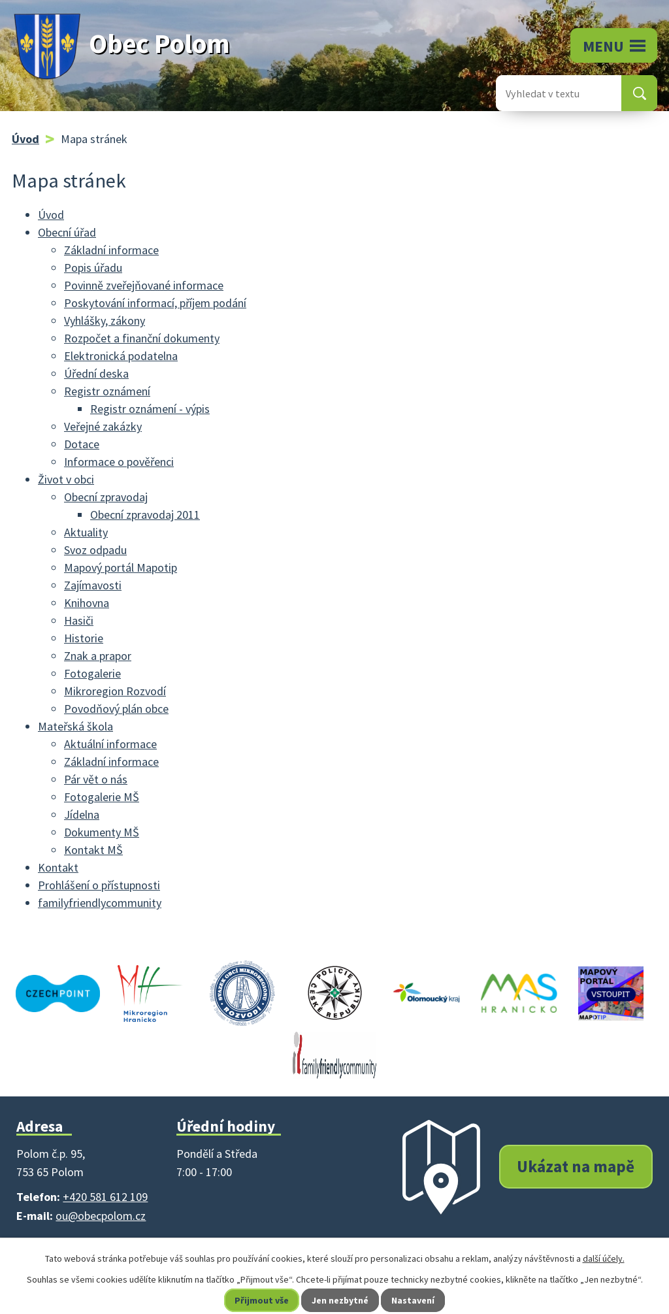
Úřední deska (96, 373)
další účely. (604, 1258)
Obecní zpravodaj (106, 496)
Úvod (25, 138)
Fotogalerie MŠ (101, 796)
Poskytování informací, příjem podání (155, 302)
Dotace (81, 444)
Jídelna (81, 814)
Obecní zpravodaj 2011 (145, 514)
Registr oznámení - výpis (150, 408)
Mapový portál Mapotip (120, 567)
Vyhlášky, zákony (104, 320)
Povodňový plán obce (116, 708)
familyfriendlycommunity (99, 902)
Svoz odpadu (95, 549)
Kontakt (58, 867)
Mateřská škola (75, 726)
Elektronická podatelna (121, 355)
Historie (83, 638)
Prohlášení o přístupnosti (99, 885)
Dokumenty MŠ (101, 832)
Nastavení (413, 1300)
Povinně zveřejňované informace (143, 285)
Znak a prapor (97, 655)
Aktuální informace (110, 743)
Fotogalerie (92, 673)
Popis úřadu (93, 267)
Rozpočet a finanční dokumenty (142, 338)
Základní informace (111, 249)
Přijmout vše (262, 1300)
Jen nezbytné (340, 1300)
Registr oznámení (107, 391)
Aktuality (86, 532)
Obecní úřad (67, 232)
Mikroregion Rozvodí (115, 690)
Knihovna (86, 602)
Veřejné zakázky (103, 426)
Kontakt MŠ (93, 849)
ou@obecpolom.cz (101, 1215)
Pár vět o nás (95, 779)
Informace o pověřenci (119, 461)
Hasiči (78, 620)
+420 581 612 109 (105, 1196)
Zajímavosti (93, 585)
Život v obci (66, 479)
